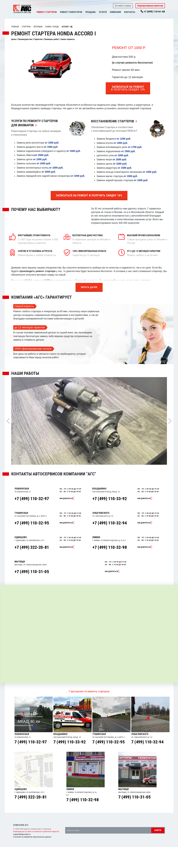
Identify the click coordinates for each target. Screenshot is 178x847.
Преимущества (25, 39)
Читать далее (89, 287)
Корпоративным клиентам (150, 5)
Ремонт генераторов (71, 12)
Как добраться (66, 498)
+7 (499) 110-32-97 (31, 498)
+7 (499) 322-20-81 (31, 547)
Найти (157, 830)
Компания (115, 12)
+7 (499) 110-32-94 (109, 523)
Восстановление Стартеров (114, 121)
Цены (14, 39)
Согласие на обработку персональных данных (32, 837)
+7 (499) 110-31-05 (31, 571)
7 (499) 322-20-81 (30, 797)
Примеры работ (51, 39)
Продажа (90, 12)
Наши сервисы (68, 39)
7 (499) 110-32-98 (82, 799)
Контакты (129, 12)
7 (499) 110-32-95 (108, 741)
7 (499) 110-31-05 (134, 797)
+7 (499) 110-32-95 (31, 523)
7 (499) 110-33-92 (69, 741)
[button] (97, 12)
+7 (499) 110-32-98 (109, 547)
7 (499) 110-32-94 (147, 741)
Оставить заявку (123, 5)
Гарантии (38, 39)
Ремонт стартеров (47, 12)
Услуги (103, 12)
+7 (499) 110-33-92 (109, 498)
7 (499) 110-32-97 (30, 741)
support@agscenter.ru (22, 834)
